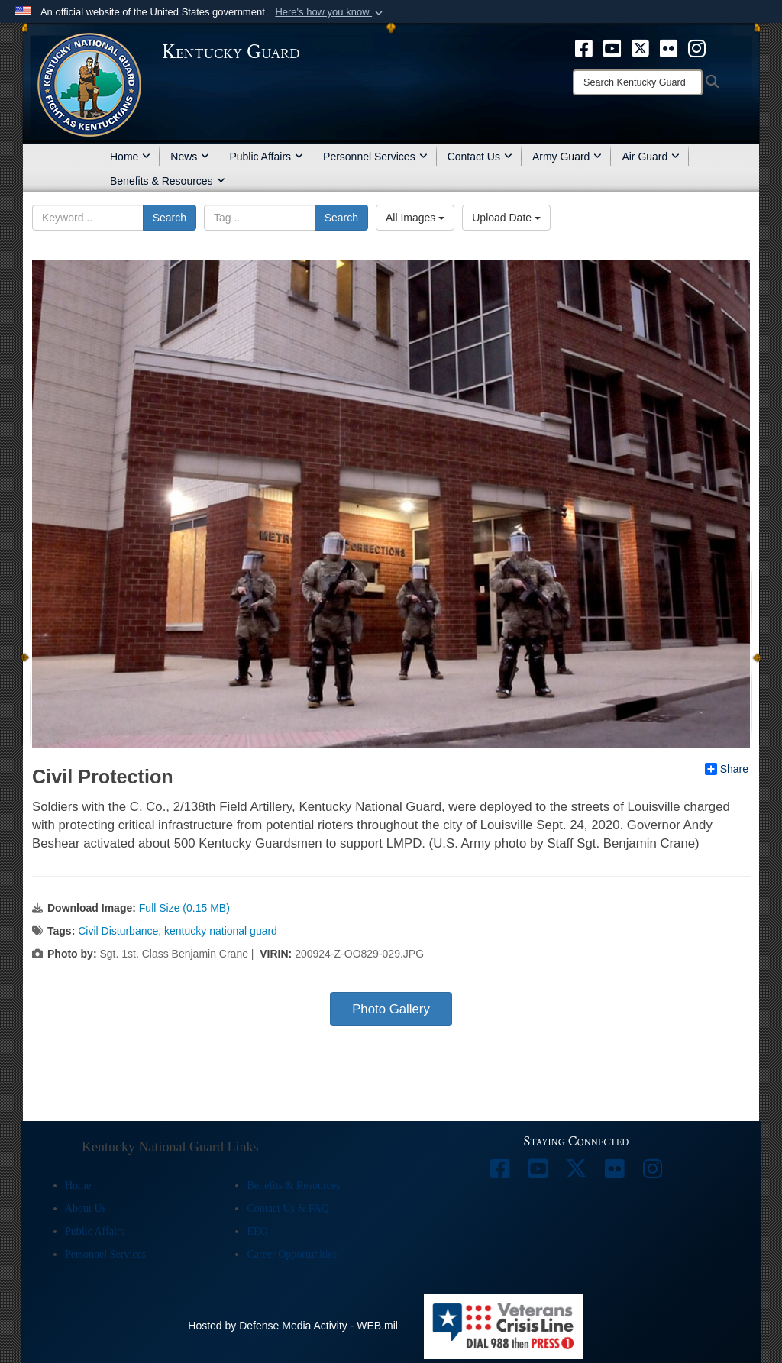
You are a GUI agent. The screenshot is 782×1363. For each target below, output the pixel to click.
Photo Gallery (391, 1009)
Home (130, 156)
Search (169, 218)
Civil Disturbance (118, 931)
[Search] (638, 82)
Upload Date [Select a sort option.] (506, 218)
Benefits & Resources (167, 181)
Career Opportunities (292, 1254)
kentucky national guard (220, 931)
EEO (257, 1231)
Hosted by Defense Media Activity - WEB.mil (293, 1325)
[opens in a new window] (584, 47)
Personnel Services (375, 156)
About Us (85, 1208)
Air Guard (651, 156)
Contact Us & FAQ (287, 1208)
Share (726, 769)
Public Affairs (266, 156)
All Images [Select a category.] (415, 218)
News (189, 156)
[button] (330, 12)
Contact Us (480, 156)
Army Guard (567, 156)
